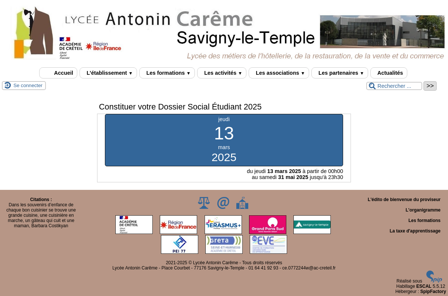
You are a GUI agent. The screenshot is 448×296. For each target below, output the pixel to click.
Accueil (58, 73)
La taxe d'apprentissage (415, 231)
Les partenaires (339, 73)
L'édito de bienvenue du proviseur (404, 199)
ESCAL (424, 286)
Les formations (167, 73)
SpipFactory (433, 291)
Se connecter (28, 85)
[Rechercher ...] (394, 86)
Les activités (221, 73)
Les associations (279, 73)
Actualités (388, 73)
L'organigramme (423, 210)
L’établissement (108, 73)
